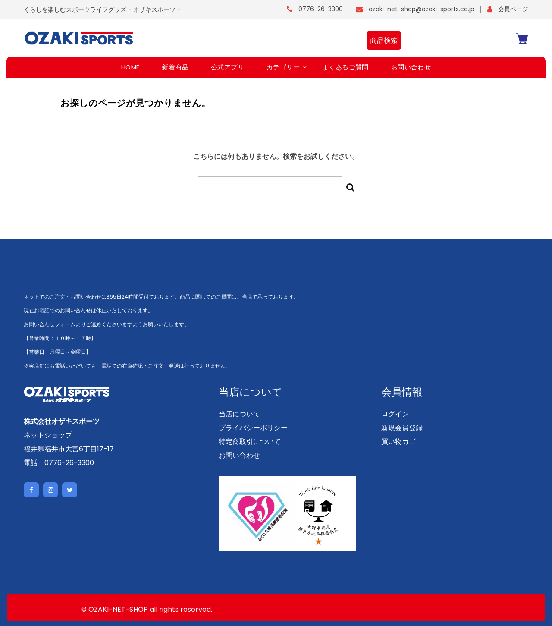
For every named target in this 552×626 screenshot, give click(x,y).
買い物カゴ (398, 442)
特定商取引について (250, 442)
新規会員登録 (402, 428)
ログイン (395, 414)
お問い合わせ (239, 455)
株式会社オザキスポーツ (62, 421)
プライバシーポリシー (253, 428)
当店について (239, 414)
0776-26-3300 (320, 9)
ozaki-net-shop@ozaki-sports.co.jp (421, 9)
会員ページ (513, 9)
